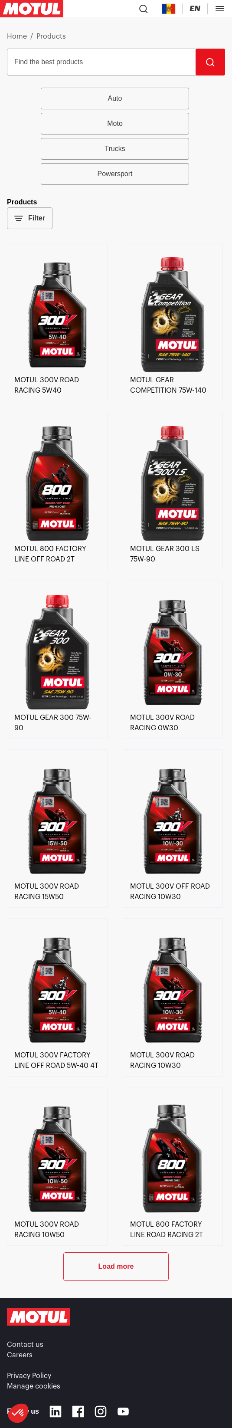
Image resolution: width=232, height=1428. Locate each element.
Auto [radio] (115, 98)
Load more (116, 1266)
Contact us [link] (25, 1344)
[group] (116, 136)
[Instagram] (101, 1411)
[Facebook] (78, 1411)
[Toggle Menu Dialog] (220, 8)
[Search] (210, 62)
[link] (57, 369)
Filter (29, 218)
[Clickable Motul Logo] (31, 8)
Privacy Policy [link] (29, 1375)
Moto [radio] (115, 123)
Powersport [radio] (115, 173)
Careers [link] (20, 1355)
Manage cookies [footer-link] (33, 1386)
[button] (18, 1413)
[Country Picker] (169, 9)
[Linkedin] (55, 1411)
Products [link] (51, 36)
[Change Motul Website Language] (195, 9)
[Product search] (143, 8)
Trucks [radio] (115, 148)
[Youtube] (123, 1411)
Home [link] (17, 36)
